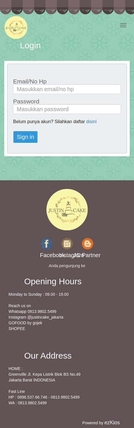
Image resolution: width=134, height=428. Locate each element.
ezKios (112, 422)
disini (91, 121)
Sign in (25, 137)
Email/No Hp (30, 81)
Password (26, 101)
